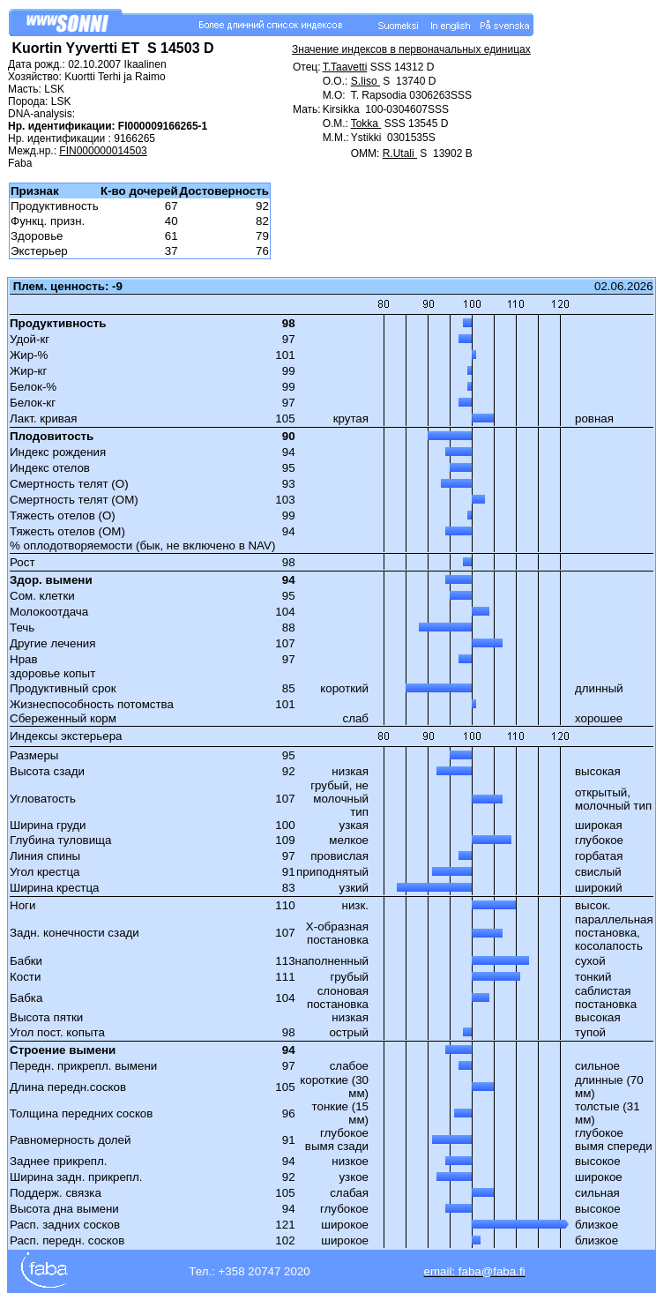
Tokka (366, 123)
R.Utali (400, 153)
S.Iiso (365, 81)
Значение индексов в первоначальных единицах (411, 49)
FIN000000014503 (102, 151)
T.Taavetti (345, 67)
